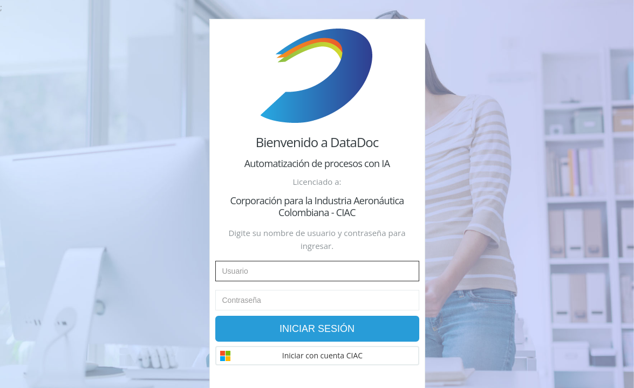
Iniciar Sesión (317, 328)
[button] (317, 355)
